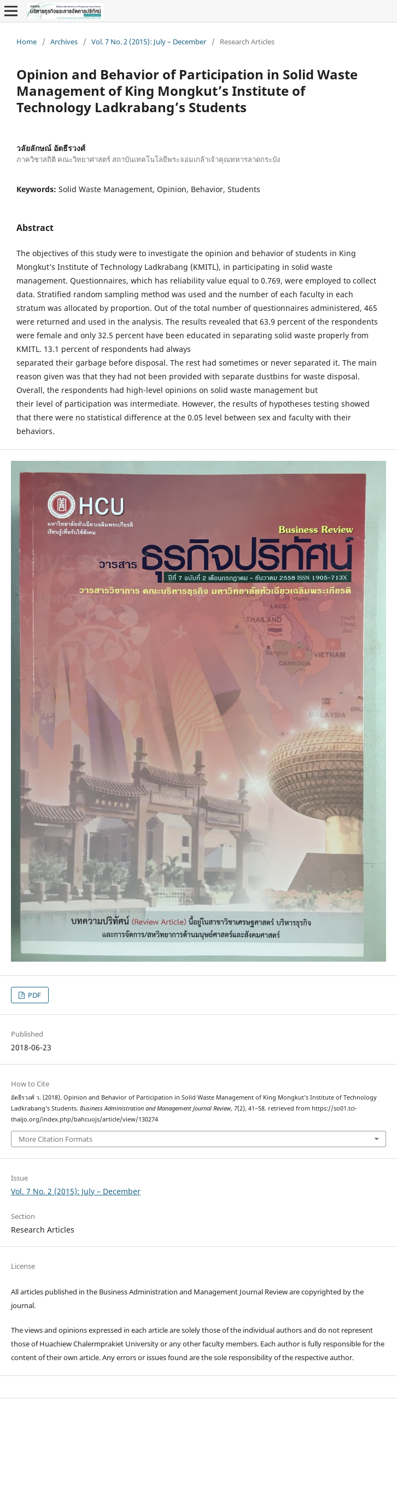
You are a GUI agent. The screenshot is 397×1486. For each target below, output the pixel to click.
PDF (33, 995)
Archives (64, 42)
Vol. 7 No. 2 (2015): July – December (148, 42)
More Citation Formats (55, 1139)
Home (26, 42)
